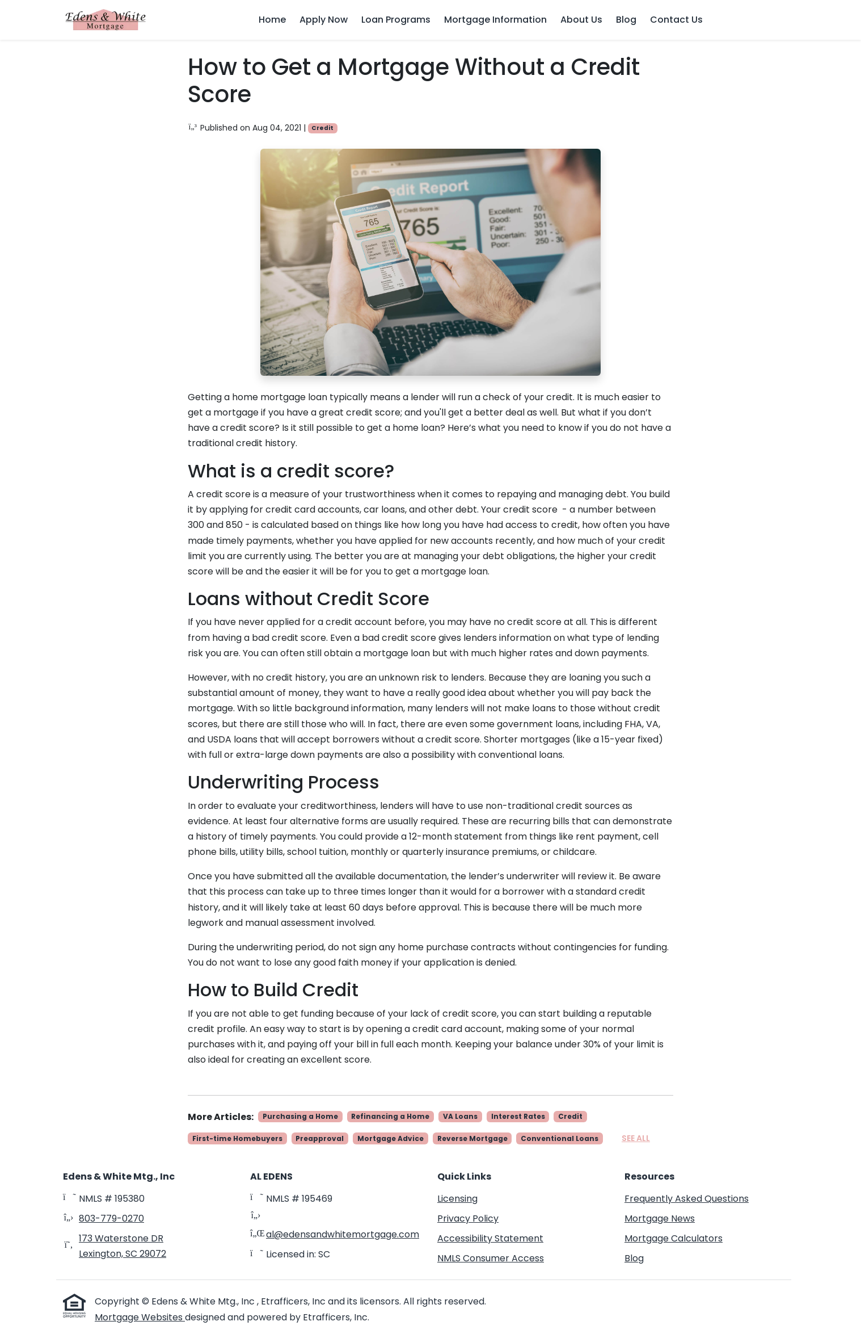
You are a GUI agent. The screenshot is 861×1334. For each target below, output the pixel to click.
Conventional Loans (559, 1138)
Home (272, 19)
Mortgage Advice (390, 1138)
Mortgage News (659, 1218)
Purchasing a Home (300, 1116)
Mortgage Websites (140, 1317)
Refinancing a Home (390, 1116)
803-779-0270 (111, 1218)
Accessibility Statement (490, 1238)
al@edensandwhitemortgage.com (342, 1234)
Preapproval (320, 1138)
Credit (322, 128)
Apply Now (323, 19)
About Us (581, 19)
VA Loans (460, 1116)
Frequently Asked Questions (686, 1198)
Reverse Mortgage (472, 1138)
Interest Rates (518, 1116)
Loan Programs (395, 19)
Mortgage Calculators (673, 1238)
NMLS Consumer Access (490, 1258)
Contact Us (676, 19)
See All (636, 1138)
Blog (626, 19)
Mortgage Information (495, 19)
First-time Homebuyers (237, 1138)
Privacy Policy (468, 1218)
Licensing (457, 1198)
